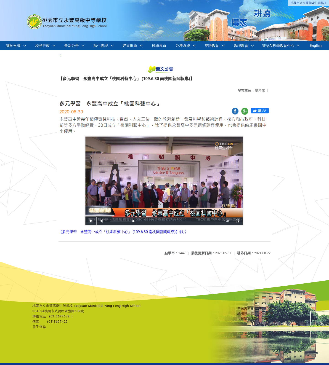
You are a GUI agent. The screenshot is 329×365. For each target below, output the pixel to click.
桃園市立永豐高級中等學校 (308, 3)
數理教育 (241, 45)
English (316, 45)
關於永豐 (13, 45)
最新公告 (71, 45)
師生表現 (100, 45)
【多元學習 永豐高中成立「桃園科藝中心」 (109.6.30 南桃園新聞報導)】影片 (122, 232)
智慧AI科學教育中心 (278, 45)
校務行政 (42, 45)
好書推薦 (129, 45)
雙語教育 (211, 45)
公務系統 (182, 45)
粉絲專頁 (159, 45)
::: (59, 55)
